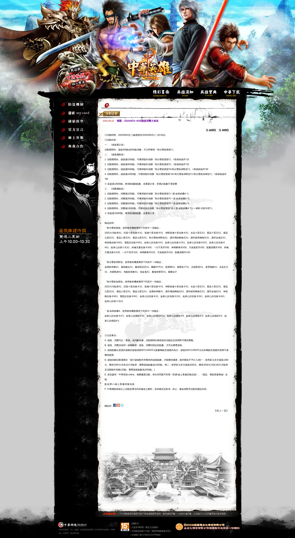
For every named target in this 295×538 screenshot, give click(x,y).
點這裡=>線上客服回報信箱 (120, 384)
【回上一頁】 (221, 410)
